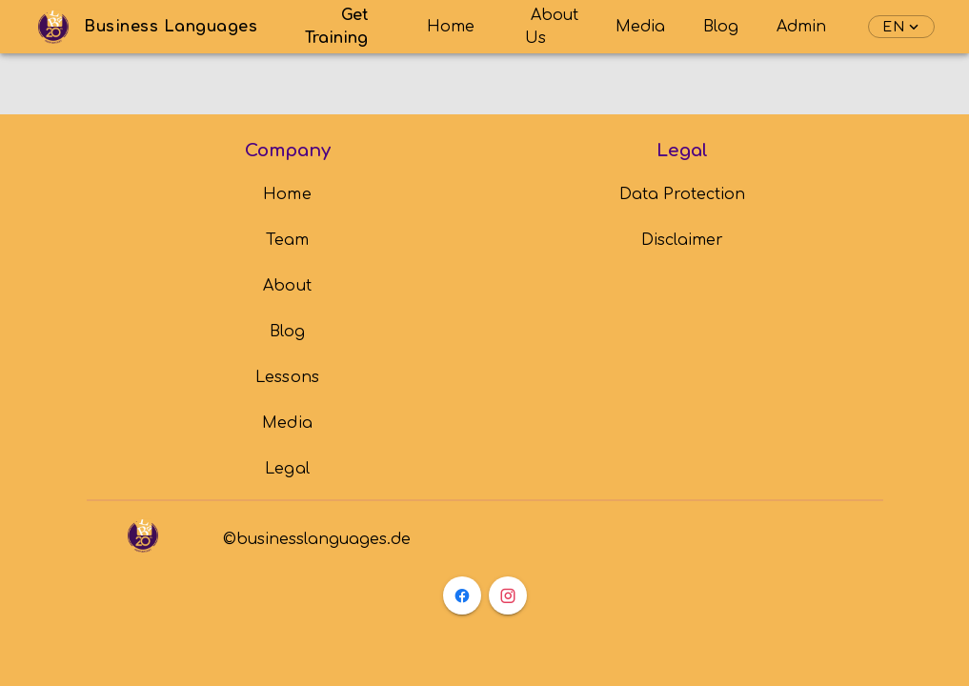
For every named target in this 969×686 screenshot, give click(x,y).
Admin (801, 26)
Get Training (337, 27)
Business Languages (170, 26)
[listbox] (287, 331)
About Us (551, 27)
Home (450, 26)
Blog (720, 26)
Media (640, 26)
